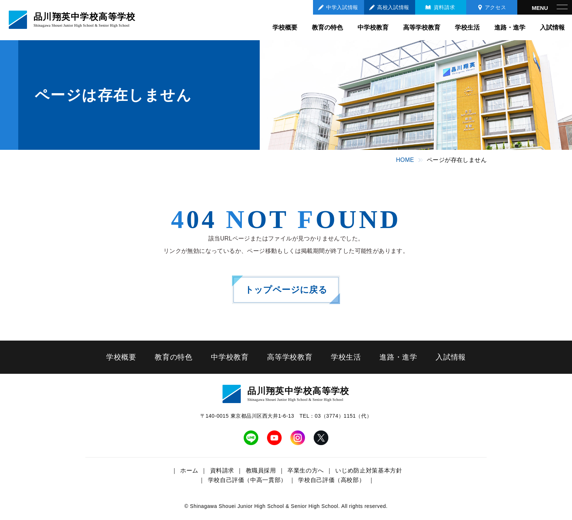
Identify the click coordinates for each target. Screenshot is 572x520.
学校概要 (285, 27)
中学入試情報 (342, 7)
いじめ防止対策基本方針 (368, 470)
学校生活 (467, 27)
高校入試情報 (393, 7)
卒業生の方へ (305, 470)
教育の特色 (327, 27)
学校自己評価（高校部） (331, 480)
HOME (405, 160)
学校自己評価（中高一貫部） (247, 480)
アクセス (495, 7)
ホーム (189, 470)
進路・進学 (509, 27)
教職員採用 (261, 470)
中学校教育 (373, 27)
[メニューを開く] (544, 7)
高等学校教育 (421, 27)
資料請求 (444, 7)
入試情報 (552, 27)
